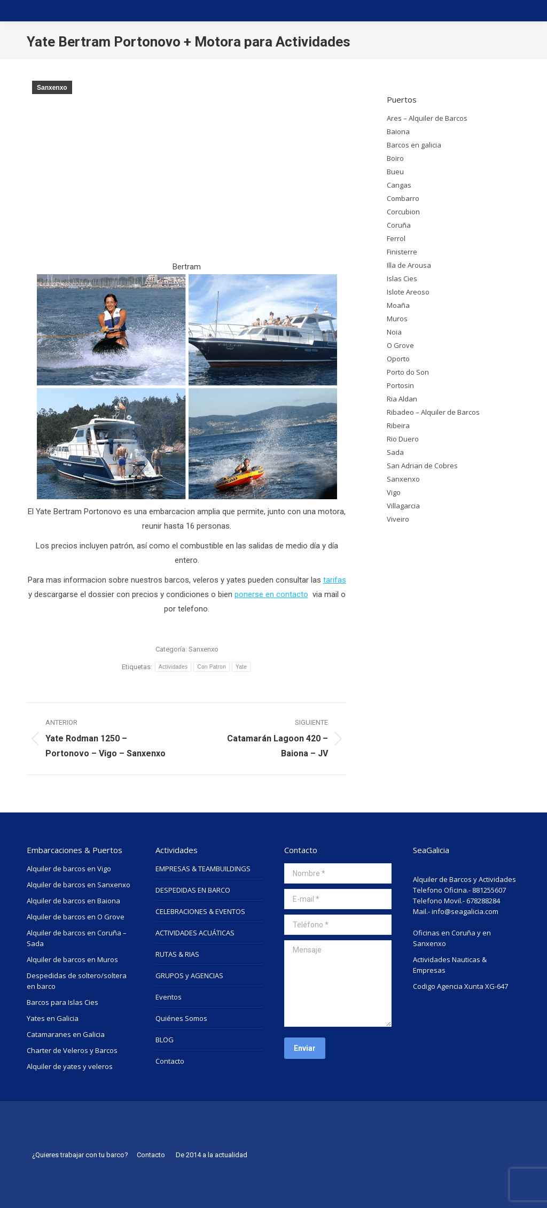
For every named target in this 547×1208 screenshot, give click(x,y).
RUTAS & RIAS (177, 954)
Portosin (400, 385)
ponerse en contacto (271, 594)
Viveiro (398, 519)
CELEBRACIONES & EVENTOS (200, 911)
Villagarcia (403, 505)
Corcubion (403, 211)
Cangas (399, 185)
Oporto (398, 358)
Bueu (395, 171)
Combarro (403, 198)
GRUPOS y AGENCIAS (189, 975)
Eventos (168, 997)
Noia (394, 332)
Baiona (398, 131)
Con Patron (211, 667)
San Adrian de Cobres (422, 465)
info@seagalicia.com (465, 911)
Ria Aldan (402, 399)
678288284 (483, 900)
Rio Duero (403, 439)
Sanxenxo (52, 87)
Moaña (398, 305)
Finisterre (402, 252)
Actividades (173, 667)
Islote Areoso (408, 292)
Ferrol (396, 238)
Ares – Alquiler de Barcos (427, 118)
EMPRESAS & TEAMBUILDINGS (203, 868)
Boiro (395, 158)
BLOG (164, 1039)
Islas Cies (402, 278)
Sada (395, 452)
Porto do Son (408, 372)
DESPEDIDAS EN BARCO (192, 890)
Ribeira (398, 425)
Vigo (394, 492)
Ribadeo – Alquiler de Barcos (433, 412)
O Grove (400, 345)
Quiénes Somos (181, 1018)
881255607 (489, 890)
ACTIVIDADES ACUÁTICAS (195, 933)
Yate (241, 667)
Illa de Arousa (409, 265)
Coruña (399, 225)
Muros (397, 318)
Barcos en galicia (414, 145)
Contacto (169, 1061)
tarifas (334, 580)
